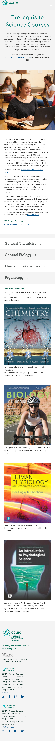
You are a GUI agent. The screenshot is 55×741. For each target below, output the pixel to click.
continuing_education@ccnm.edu (18, 57)
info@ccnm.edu (33, 215)
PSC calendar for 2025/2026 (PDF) (17, 225)
